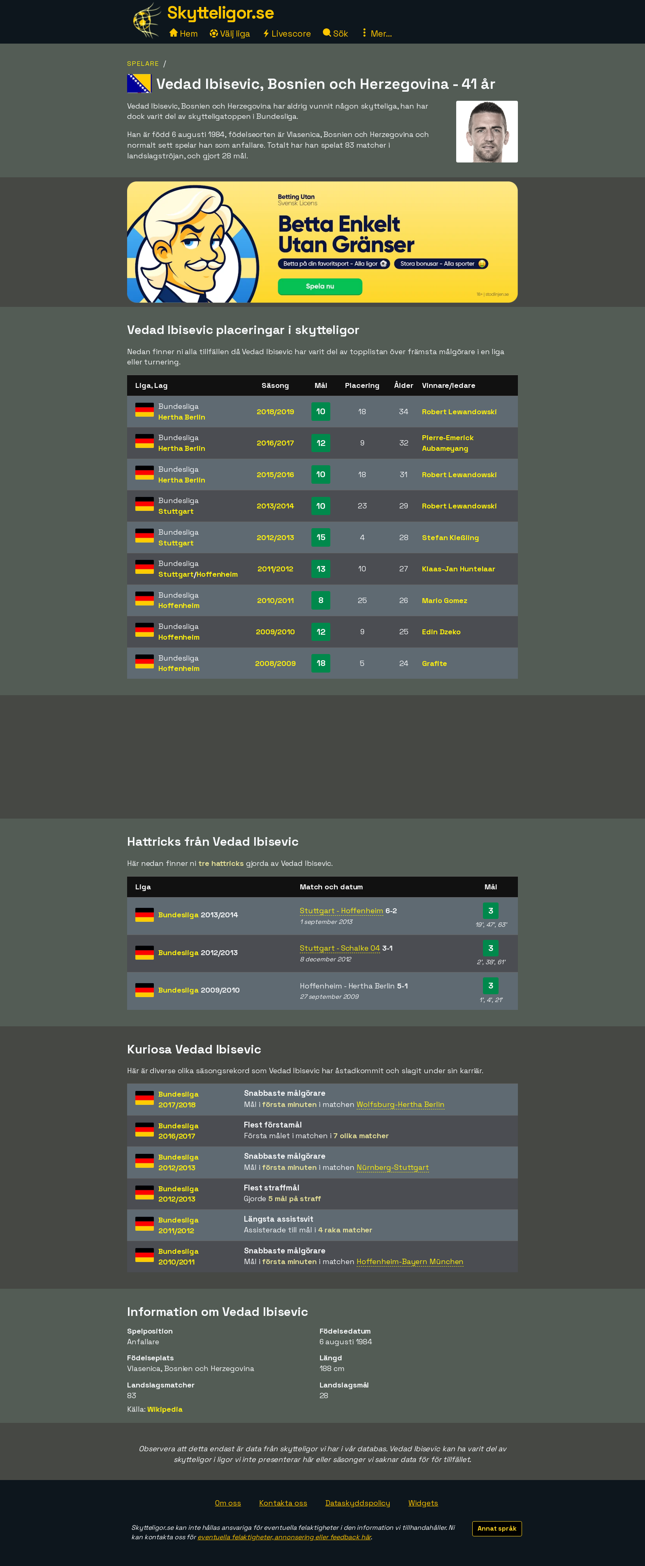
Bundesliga (198, 914)
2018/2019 (275, 411)
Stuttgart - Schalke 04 (340, 948)
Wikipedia (164, 1409)
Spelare (143, 63)
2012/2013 (275, 537)
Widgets (423, 1503)
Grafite (434, 663)
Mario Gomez (444, 600)
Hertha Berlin (181, 417)
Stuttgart (176, 511)
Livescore (286, 33)
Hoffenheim (217, 574)
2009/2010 (275, 631)
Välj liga (230, 33)
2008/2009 (275, 663)
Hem (183, 33)
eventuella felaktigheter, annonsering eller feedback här (284, 1537)
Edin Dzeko (441, 631)
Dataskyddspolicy (357, 1503)
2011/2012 (275, 568)
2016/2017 (275, 443)
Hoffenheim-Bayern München (410, 1261)
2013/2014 (275, 505)
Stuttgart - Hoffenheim (341, 910)
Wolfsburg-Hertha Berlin (401, 1104)
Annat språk (497, 1528)
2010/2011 (275, 600)
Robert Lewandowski (459, 411)
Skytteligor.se (220, 12)
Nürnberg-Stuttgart (393, 1167)
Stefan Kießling (450, 537)
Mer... (376, 33)
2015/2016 (275, 474)
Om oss (228, 1503)
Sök (336, 33)
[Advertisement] (322, 756)
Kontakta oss (283, 1503)
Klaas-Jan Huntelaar (458, 568)
